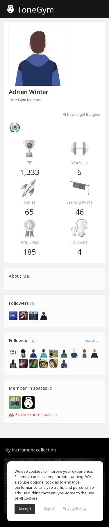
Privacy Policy (74, 508)
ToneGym (30, 9)
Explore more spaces (33, 414)
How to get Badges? (81, 114)
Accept (24, 509)
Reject (49, 508)
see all (92, 341)
